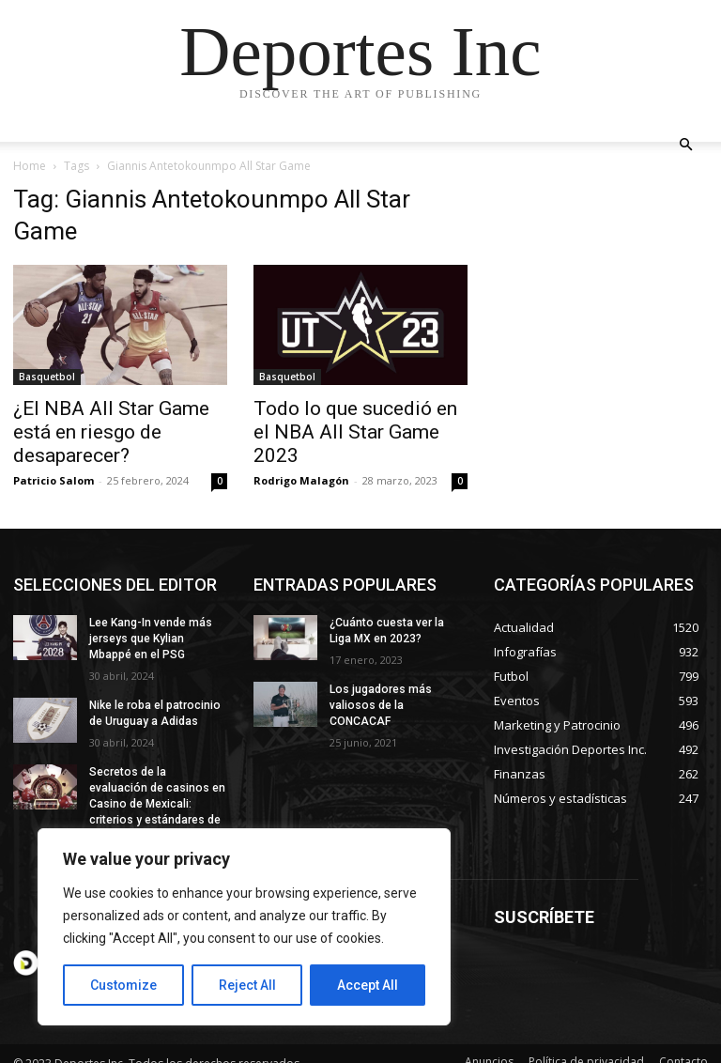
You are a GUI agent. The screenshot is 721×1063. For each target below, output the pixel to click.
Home (29, 166)
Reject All (247, 985)
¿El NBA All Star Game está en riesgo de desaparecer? (111, 432)
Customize (123, 985)
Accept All (367, 985)
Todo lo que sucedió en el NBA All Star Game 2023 (355, 432)
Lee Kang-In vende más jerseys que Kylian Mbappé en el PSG (150, 638)
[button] (685, 145)
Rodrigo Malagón (301, 480)
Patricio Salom (53, 480)
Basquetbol (47, 376)
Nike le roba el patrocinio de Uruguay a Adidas (153, 713)
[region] (244, 926)
